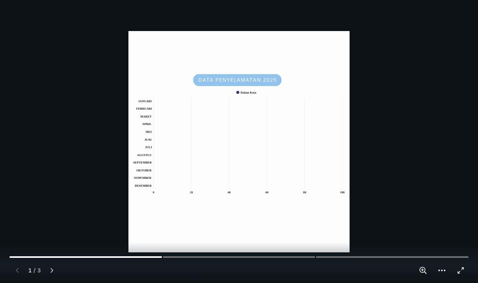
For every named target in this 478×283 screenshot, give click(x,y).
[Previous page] (17, 270)
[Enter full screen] (461, 270)
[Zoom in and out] (423, 270)
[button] (442, 270)
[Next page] (52, 270)
